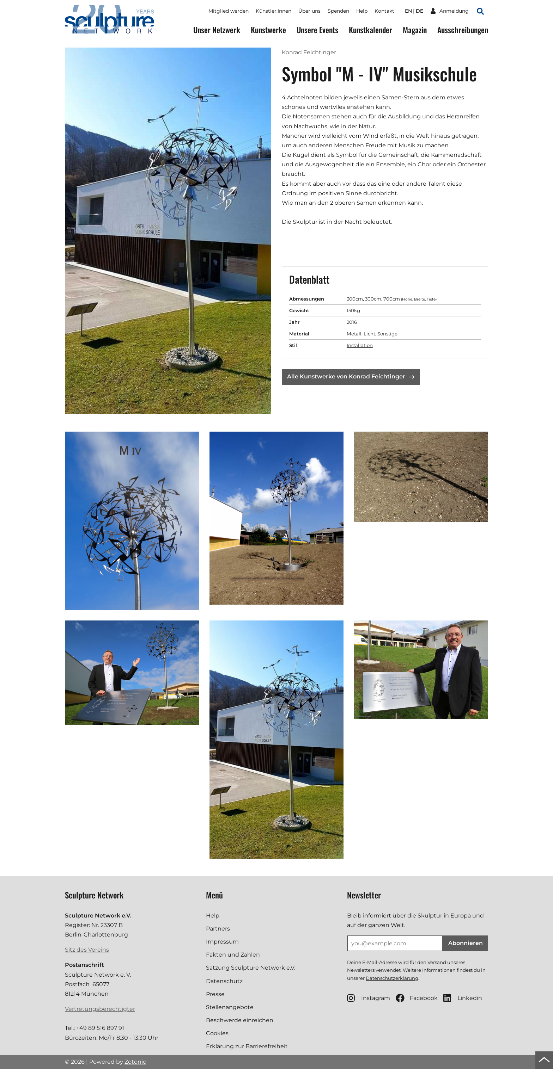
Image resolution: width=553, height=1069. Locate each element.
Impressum (222, 941)
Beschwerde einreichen (239, 1020)
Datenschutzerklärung (392, 978)
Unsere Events (317, 29)
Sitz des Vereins (87, 949)
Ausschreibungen (462, 29)
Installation (360, 345)
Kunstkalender (370, 29)
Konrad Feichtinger (309, 52)
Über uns (309, 11)
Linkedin (462, 998)
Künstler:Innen (273, 11)
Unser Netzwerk (216, 29)
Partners (218, 928)
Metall (354, 333)
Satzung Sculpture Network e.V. (250, 967)
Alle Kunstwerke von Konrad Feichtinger (350, 376)
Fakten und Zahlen (233, 954)
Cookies (217, 1033)
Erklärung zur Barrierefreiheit (247, 1046)
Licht (369, 333)
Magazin (415, 29)
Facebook (417, 998)
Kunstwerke (268, 29)
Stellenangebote (230, 1007)
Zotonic (135, 1061)
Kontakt (384, 11)
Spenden (338, 11)
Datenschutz (224, 981)
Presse (215, 994)
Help (361, 11)
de (419, 11)
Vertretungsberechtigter (100, 1009)
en (408, 11)
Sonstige (387, 333)
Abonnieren (465, 943)
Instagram (368, 998)
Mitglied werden (228, 11)
